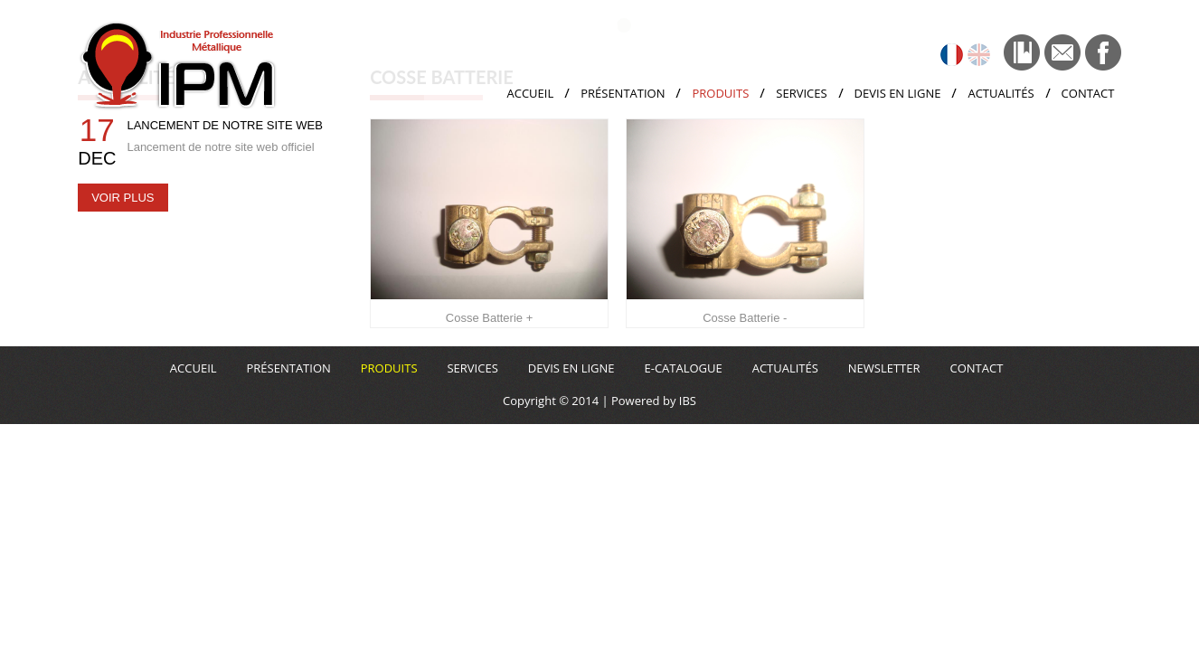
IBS (685, 400)
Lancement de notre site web (224, 125)
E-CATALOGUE (683, 368)
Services (801, 93)
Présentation (623, 93)
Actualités (1001, 93)
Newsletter (884, 368)
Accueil (529, 93)
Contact (1088, 93)
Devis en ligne (897, 93)
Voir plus (122, 197)
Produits (720, 93)
